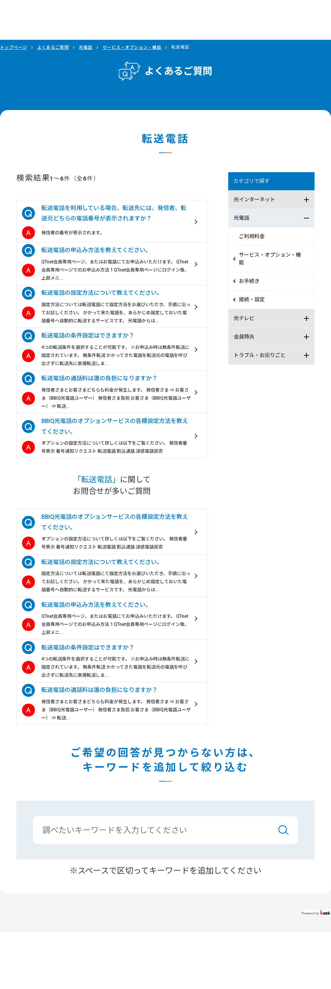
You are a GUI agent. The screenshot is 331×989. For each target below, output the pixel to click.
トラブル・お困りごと (259, 355)
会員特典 (244, 337)
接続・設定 (252, 299)
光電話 (85, 47)
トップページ (13, 47)
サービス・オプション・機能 (131, 47)
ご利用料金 (252, 236)
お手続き (249, 281)
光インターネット (254, 199)
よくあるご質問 (53, 47)
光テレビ (244, 318)
